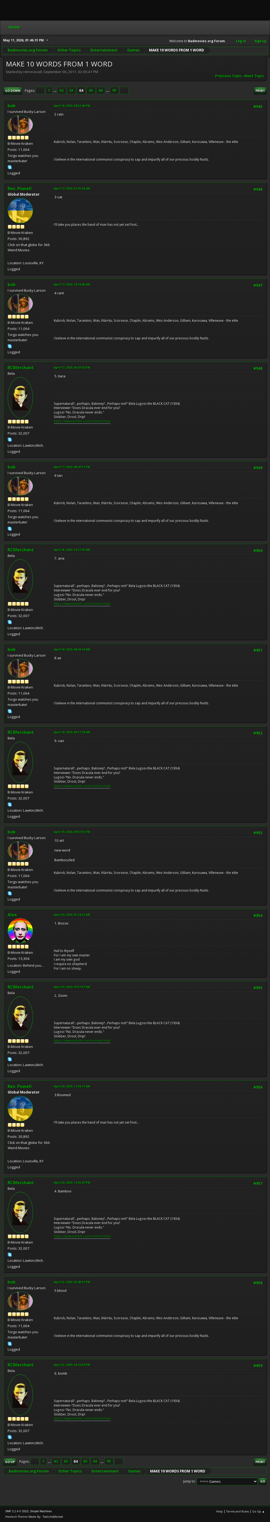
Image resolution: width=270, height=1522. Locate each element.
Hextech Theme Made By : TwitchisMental (34, 1517)
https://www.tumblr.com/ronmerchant (82, 421)
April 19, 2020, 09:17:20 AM (72, 732)
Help (219, 1511)
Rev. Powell (20, 188)
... (55, 90)
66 (101, 90)
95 (114, 90)
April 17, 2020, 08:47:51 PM (72, 467)
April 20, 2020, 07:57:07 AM (72, 987)
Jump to (189, 1481)
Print (260, 91)
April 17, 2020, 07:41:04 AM (72, 188)
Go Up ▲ (258, 1511)
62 (62, 90)
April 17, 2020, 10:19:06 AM (72, 284)
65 (91, 90)
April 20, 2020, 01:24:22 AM (72, 915)
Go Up (10, 1462)
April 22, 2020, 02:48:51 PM (72, 1282)
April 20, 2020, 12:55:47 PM (72, 1182)
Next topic (254, 76)
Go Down (12, 91)
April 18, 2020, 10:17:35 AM (72, 550)
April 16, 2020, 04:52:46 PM (72, 106)
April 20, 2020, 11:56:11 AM (72, 1086)
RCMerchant (21, 367)
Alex (12, 915)
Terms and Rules (237, 1511)
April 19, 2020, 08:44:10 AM (72, 649)
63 (71, 90)
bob (12, 106)
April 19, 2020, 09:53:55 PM (72, 832)
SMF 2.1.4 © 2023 (16, 1511)
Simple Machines (41, 1511)
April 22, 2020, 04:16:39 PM (72, 1365)
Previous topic (228, 76)
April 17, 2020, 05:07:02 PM (72, 367)
